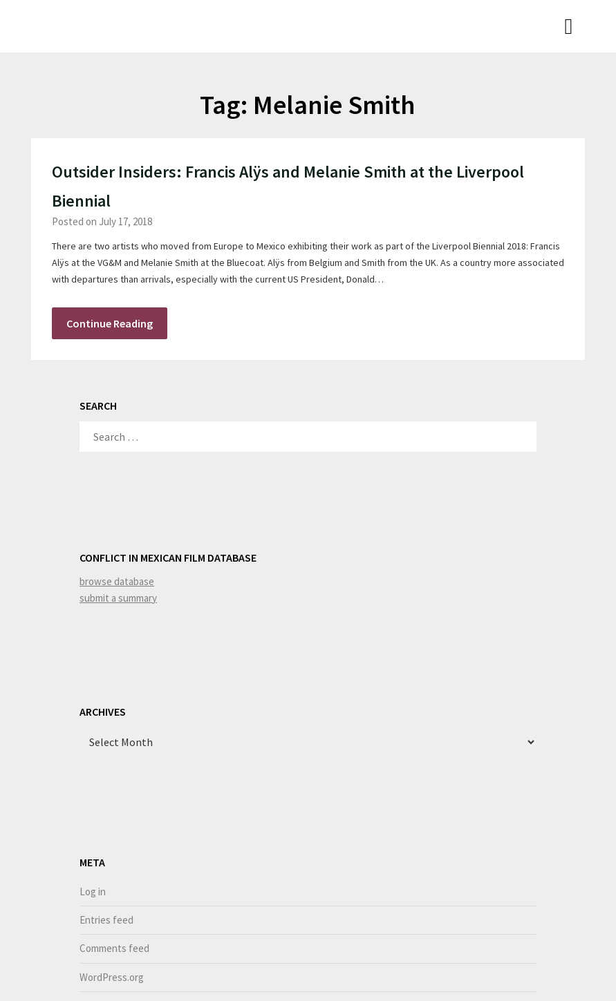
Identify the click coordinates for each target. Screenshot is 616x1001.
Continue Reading (109, 323)
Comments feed (114, 948)
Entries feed (106, 919)
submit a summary (118, 597)
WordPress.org (112, 977)
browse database (117, 581)
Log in (93, 891)
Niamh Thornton (87, 25)
